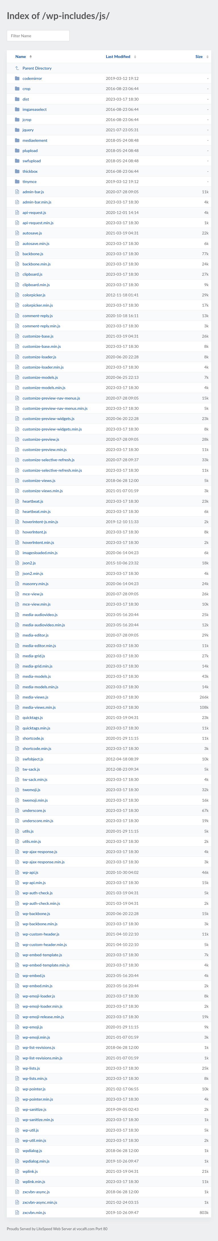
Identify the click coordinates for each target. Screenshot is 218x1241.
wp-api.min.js (30, 882)
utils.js (24, 831)
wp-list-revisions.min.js (38, 1057)
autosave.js (28, 232)
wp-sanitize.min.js (34, 1119)
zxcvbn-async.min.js (36, 1202)
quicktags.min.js (32, 728)
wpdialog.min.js (32, 1161)
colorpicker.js (30, 294)
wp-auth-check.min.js (37, 903)
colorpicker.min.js (34, 305)
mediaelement (31, 140)
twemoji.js (27, 789)
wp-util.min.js (30, 1140)
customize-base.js (34, 336)
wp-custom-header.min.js (41, 944)
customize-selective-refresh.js (45, 459)
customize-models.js (36, 377)
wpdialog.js (28, 1150)
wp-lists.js (27, 1068)
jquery (24, 129)
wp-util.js (27, 1130)
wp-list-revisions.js (35, 1047)
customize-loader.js (35, 356)
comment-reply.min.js (37, 325)
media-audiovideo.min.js (40, 624)
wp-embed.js (30, 975)
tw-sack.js (27, 769)
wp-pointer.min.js (34, 1099)
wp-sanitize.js (30, 1109)
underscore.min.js (34, 820)
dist (22, 99)
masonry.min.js (32, 583)
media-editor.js (32, 635)
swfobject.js (29, 758)
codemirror (28, 78)
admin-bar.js (29, 191)
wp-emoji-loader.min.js (38, 1006)
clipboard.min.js (32, 284)
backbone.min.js (33, 263)
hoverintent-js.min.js (36, 521)
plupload (26, 150)
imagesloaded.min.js (36, 552)
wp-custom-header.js (37, 934)
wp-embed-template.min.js (42, 965)
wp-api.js (26, 872)
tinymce (26, 181)
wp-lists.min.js (31, 1078)
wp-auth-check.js (34, 892)
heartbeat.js (29, 501)
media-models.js (33, 676)
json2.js (25, 562)
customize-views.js (35, 480)
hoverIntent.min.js (34, 542)
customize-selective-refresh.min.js (48, 470)
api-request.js (30, 212)
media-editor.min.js (35, 645)
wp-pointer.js (30, 1088)
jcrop (23, 119)
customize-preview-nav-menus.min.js (51, 408)
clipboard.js (28, 274)
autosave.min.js (32, 243)
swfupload (28, 160)
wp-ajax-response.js (36, 851)
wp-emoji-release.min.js (39, 1016)
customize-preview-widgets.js (44, 418)
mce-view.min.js (33, 604)
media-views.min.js (35, 707)
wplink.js (26, 1171)
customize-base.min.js (38, 346)
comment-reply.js (34, 315)
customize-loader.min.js (39, 367)
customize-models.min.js (40, 387)
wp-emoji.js (29, 1026)
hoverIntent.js (31, 531)
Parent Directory (33, 68)
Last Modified (118, 56)
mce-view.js (29, 593)
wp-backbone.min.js (36, 923)
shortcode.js (29, 738)
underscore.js (30, 810)
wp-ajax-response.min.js (40, 861)
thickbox (26, 171)
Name (20, 56)
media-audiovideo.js (36, 614)
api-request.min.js (34, 222)
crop (22, 88)
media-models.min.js (36, 686)
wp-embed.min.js (34, 985)
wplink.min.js (30, 1181)
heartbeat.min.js (33, 511)
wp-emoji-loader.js (35, 995)
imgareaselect (31, 109)
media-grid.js (30, 655)
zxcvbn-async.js (32, 1191)
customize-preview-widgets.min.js (48, 429)
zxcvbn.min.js (30, 1212)
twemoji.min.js (31, 800)
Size (199, 56)
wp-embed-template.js (38, 954)
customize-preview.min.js (41, 449)
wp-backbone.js (32, 913)
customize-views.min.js (39, 490)
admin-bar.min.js (33, 201)
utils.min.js (28, 841)
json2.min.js (29, 573)
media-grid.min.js (34, 666)
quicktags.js (29, 717)
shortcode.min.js (33, 748)
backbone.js (29, 253)
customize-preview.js (37, 439)
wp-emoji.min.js (32, 1037)
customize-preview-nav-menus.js (47, 398)
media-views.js (31, 697)
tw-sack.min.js (31, 779)
